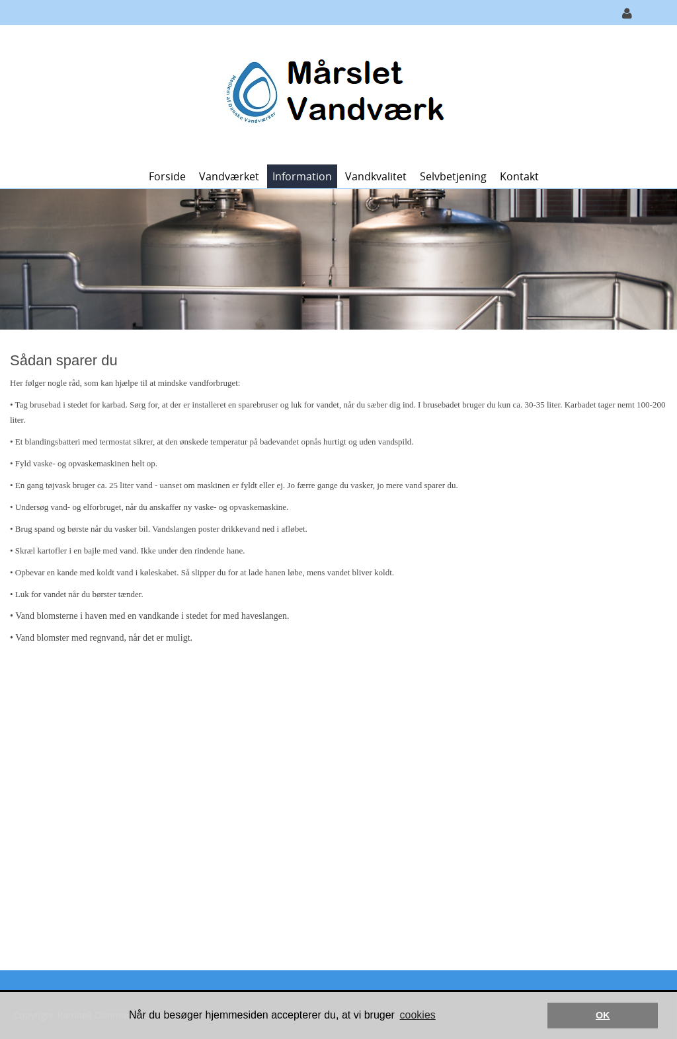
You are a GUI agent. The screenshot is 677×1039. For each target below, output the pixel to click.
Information (302, 176)
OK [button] (603, 1015)
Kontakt (519, 176)
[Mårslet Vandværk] (333, 93)
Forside (167, 176)
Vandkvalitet (376, 176)
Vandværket (229, 176)
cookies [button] (418, 1015)
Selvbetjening (453, 176)
